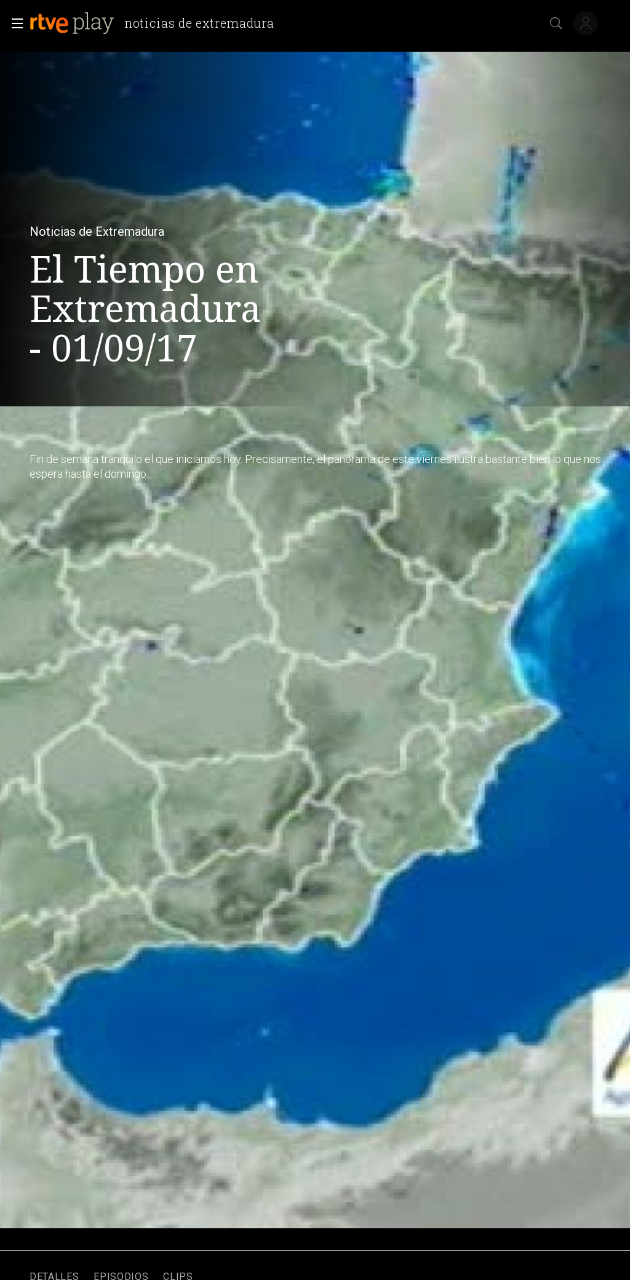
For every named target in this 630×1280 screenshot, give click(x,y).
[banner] (157, 23)
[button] (13, 23)
